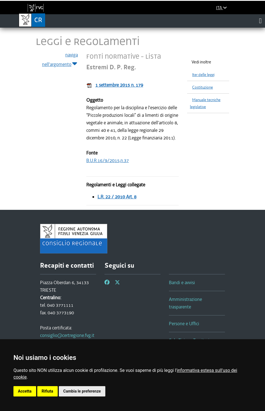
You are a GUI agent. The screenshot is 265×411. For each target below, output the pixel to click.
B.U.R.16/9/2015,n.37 (107, 160)
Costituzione (202, 87)
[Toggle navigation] (260, 20)
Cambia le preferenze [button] (82, 391)
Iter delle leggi (203, 74)
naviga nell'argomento (60, 60)
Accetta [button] (25, 391)
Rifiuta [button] (47, 391)
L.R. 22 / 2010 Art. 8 (116, 197)
